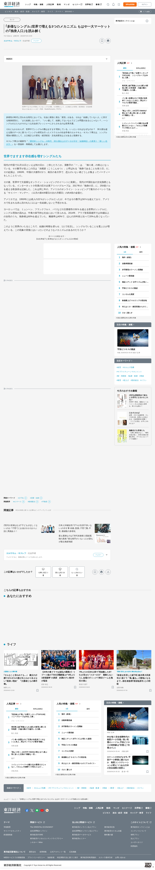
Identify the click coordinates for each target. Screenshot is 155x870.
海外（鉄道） (127, 257)
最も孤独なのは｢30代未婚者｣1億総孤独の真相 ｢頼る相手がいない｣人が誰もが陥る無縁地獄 (76, 539)
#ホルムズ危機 (128, 367)
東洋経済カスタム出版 (113, 831)
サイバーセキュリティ (12, 831)
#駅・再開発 (121, 376)
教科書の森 (108, 835)
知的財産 (50, 857)
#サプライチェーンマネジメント (129, 372)
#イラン (143, 380)
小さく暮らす (127, 313)
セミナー (76, 4)
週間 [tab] (140, 252)
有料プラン (135, 835)
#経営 (119, 367)
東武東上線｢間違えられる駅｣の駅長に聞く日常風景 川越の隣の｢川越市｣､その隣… (135, 88)
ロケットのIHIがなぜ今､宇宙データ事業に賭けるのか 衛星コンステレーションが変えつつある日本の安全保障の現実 (118, 762)
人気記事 (50, 4)
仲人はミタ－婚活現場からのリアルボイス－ (135, 307)
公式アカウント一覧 (58, 852)
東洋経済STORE (36, 835)
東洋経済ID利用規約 (88, 857)
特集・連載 (38, 4)
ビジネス (8, 11)
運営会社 (32, 852)
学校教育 (7, 827)
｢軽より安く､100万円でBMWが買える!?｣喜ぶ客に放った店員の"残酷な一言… (134, 113)
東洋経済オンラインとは (125, 21)
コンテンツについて (138, 831)
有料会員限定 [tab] (141, 68)
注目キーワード (124, 361)
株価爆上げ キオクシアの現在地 (134, 300)
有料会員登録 (130, 4)
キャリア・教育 (38, 11)
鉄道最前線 (8, 835)
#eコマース (17, 502)
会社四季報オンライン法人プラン (85, 831)
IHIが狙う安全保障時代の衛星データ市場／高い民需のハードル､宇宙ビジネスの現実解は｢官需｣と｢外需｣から (118, 742)
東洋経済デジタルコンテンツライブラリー (46, 838)
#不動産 (44, 502)
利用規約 (134, 846)
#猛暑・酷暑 (133, 376)
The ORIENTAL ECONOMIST (41, 827)
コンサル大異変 (128, 294)
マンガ (67, 4)
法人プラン (135, 838)
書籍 (98, 4)
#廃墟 (141, 376)
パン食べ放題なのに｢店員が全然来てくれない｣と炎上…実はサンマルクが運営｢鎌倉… (134, 100)
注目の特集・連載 (124, 325)
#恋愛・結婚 (34, 498)
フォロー (36, 41)
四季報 (88, 4)
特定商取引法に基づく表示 (67, 857)
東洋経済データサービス (81, 835)
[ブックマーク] (102, 40)
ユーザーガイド (137, 842)
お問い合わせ (120, 857)
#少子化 (21, 498)
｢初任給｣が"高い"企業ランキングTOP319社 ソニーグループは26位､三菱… (135, 75)
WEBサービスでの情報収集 (14, 857)
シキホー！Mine (36, 842)
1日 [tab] (125, 252)
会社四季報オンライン (38, 831)
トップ (28, 4)
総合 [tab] (124, 68)
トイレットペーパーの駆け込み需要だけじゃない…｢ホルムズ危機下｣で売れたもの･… (135, 125)
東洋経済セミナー (79, 838)
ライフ (50, 11)
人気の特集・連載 (126, 247)
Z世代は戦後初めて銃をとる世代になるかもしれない (138, 397)
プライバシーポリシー (36, 857)
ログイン (145, 4)
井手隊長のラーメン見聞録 (132, 270)
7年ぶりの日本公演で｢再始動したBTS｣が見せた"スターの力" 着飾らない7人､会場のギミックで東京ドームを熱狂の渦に (96, 676)
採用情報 (43, 852)
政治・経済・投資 (22, 11)
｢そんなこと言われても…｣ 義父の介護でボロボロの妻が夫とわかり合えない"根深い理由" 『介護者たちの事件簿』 (20, 679)
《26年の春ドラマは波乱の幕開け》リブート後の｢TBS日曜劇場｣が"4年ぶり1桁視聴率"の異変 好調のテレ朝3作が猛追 (58, 676)
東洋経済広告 (109, 827)
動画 (59, 4)
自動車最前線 (127, 264)
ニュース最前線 (128, 276)
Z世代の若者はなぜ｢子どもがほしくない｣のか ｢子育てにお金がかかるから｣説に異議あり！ (21, 528)
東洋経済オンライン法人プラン (84, 827)
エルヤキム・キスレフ (12, 41)
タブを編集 (146, 11)
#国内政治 (135, 380)
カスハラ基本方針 (106, 857)
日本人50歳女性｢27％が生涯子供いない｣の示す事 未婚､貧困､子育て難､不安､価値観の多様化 (75, 528)
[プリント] (108, 40)
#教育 (119, 380)
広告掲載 (72, 852)
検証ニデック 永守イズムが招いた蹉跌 (135, 282)
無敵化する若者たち (137, 430)
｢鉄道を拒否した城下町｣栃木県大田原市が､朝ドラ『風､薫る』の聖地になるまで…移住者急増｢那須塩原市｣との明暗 (133, 679)
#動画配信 (31, 502)
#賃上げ (126, 380)
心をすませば (134, 413)
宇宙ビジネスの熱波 (130, 288)
